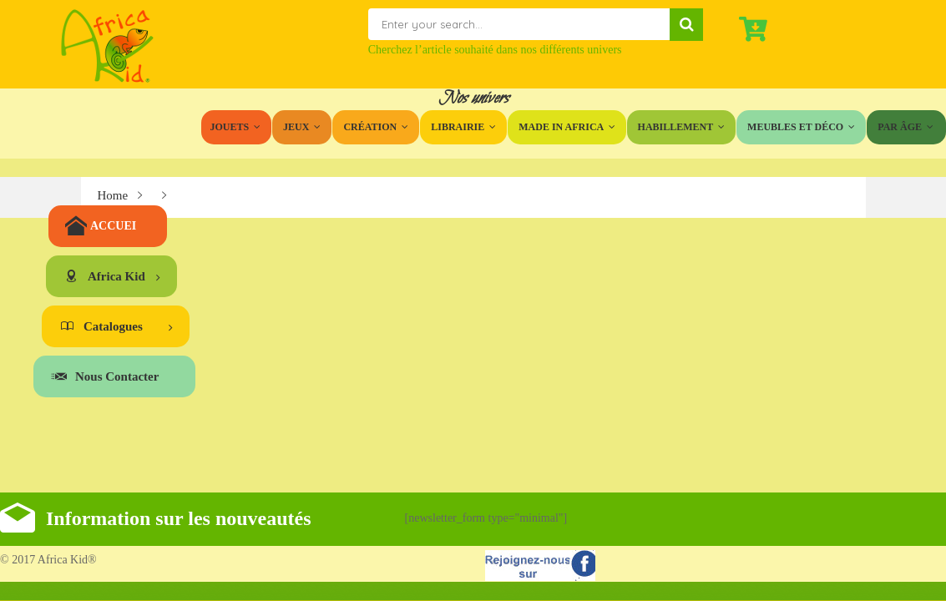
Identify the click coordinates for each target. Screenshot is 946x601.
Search (686, 24)
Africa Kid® (66, 559)
